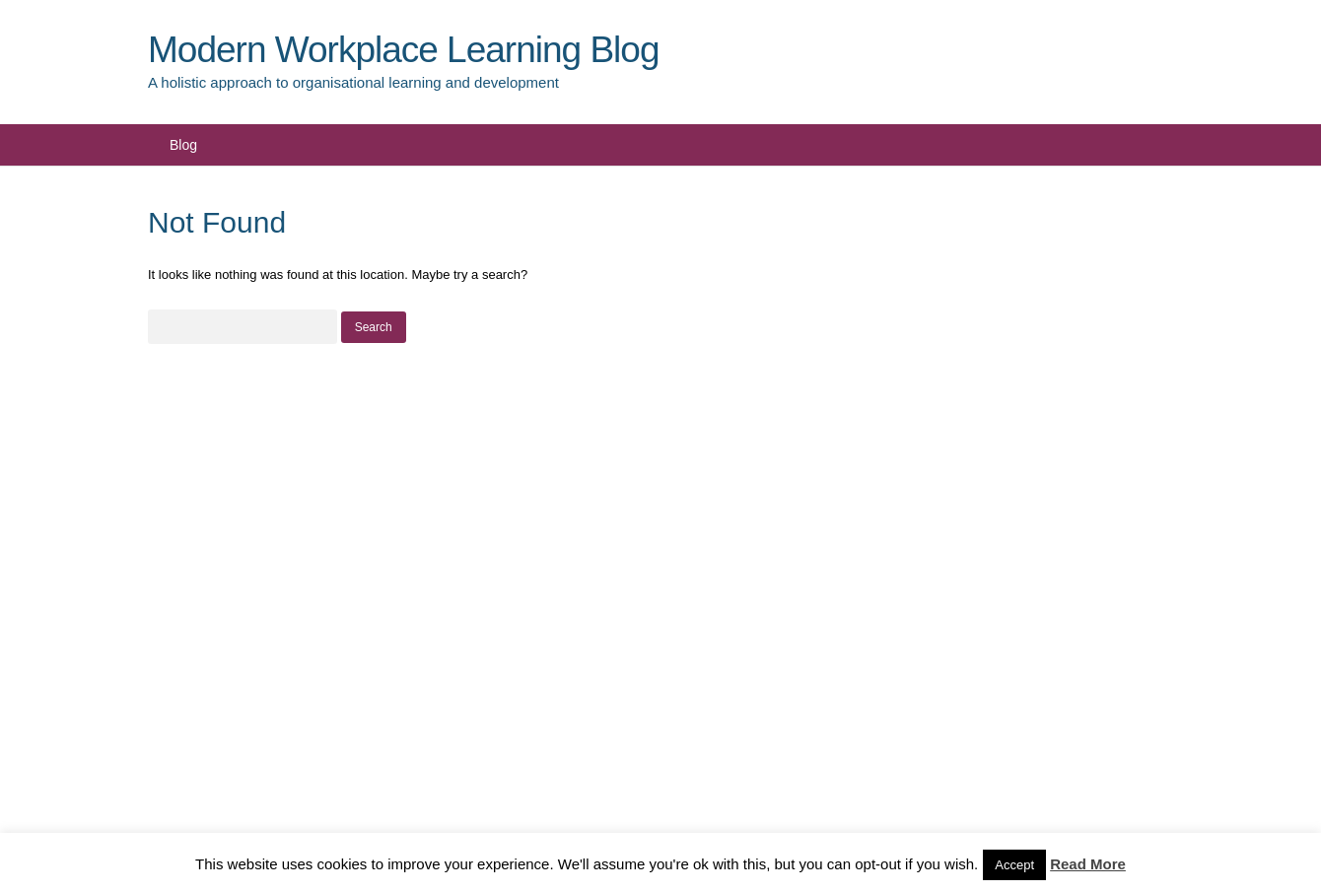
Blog (183, 145)
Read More (1088, 864)
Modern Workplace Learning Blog (403, 50)
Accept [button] (1014, 865)
